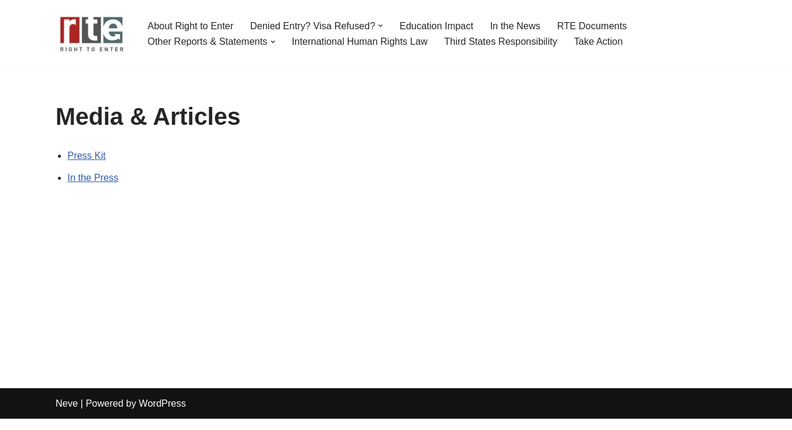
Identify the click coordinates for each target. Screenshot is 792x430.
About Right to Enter (191, 26)
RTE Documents (593, 26)
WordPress (162, 415)
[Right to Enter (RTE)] (91, 34)
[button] (381, 25)
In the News (515, 26)
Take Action (599, 41)
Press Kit (86, 155)
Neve (67, 415)
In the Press (92, 178)
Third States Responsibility (501, 41)
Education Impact (437, 26)
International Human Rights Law (360, 41)
